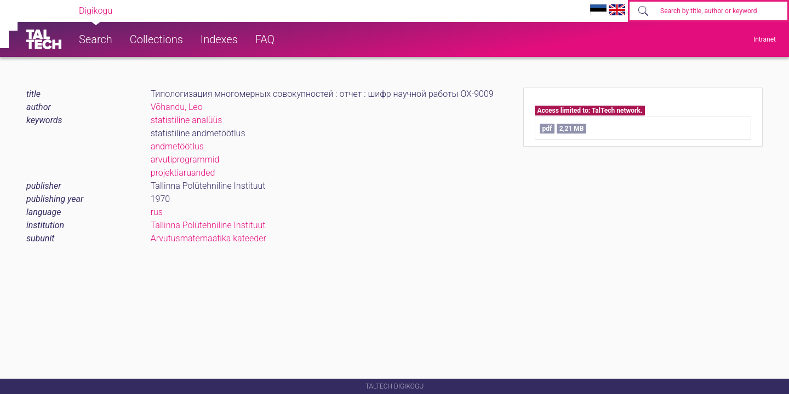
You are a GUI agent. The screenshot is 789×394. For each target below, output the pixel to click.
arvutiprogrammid (185, 159)
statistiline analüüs (186, 120)
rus (157, 212)
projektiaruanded (183, 172)
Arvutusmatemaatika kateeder (208, 238)
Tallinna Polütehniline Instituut (208, 225)
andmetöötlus (177, 146)
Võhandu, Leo (177, 107)
